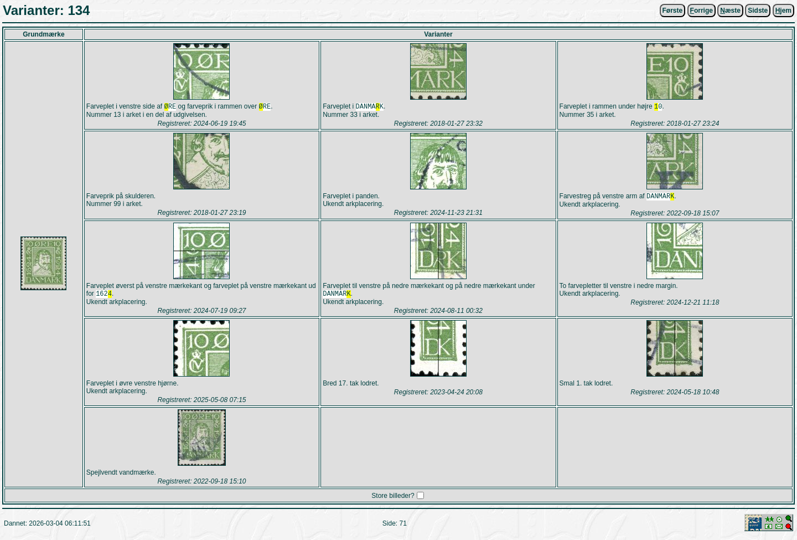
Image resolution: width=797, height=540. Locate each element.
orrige (701, 10)
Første (673, 10)
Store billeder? (392, 499)
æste (730, 10)
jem (783, 10)
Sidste (758, 10)
